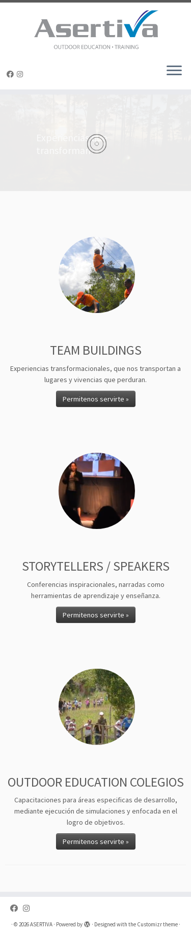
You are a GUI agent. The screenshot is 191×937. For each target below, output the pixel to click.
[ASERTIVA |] (95, 29)
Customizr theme (157, 924)
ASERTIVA (41, 924)
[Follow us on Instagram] (21, 74)
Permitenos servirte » (96, 398)
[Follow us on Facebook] (12, 74)
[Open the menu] (174, 71)
